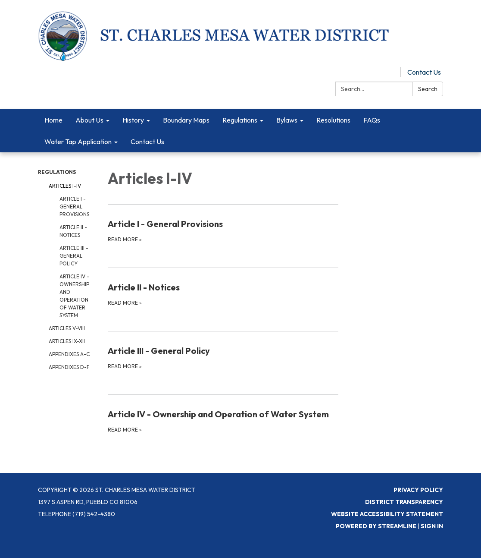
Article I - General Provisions (74, 206)
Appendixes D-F (69, 367)
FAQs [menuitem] (371, 120)
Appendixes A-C (69, 354)
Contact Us (424, 72)
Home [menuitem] (53, 120)
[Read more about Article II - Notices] (223, 294)
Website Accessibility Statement (387, 514)
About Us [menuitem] (89, 120)
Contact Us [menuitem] (147, 141)
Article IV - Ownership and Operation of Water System (74, 295)
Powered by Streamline (376, 526)
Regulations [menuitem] (239, 120)
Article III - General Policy (73, 256)
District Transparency (404, 502)
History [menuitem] (133, 120)
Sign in (432, 526)
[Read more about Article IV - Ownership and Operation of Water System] (223, 420)
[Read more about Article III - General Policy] (223, 357)
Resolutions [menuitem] (333, 120)
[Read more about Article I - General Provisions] (223, 230)
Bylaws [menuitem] (286, 120)
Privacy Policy (418, 490)
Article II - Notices (73, 231)
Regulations (57, 172)
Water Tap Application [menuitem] (78, 141)
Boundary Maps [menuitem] (186, 120)
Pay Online (378, 72)
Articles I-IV (65, 186)
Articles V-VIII (67, 328)
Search (427, 89)
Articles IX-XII (67, 341)
